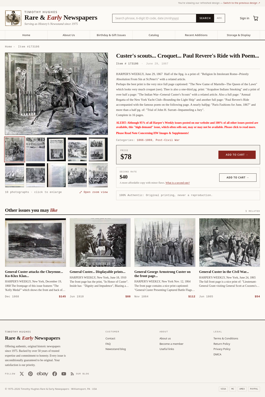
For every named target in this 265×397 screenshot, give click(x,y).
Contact (110, 338)
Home (26, 35)
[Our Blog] (80, 374)
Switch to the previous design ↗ (241, 2)
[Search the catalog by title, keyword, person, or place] (154, 18)
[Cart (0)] (256, 18)
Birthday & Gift (111, 35)
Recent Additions (196, 35)
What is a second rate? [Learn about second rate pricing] (178, 182)
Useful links (166, 349)
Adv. (219, 17)
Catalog (154, 35)
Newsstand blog (116, 349)
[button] (56, 94)
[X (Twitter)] (21, 373)
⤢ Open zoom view (94, 192)
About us (165, 338)
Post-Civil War (168, 140)
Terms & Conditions (225, 338)
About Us (69, 35)
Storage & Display (239, 35)
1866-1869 (144, 140)
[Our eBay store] (42, 373)
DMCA (217, 354)
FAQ (108, 343)
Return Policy (221, 343)
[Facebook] (54, 373)
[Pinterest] (30, 373)
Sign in (244, 18)
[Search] (205, 18)
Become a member (171, 343)
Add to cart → (237, 154)
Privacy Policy (221, 349)
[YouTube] (63, 373)
